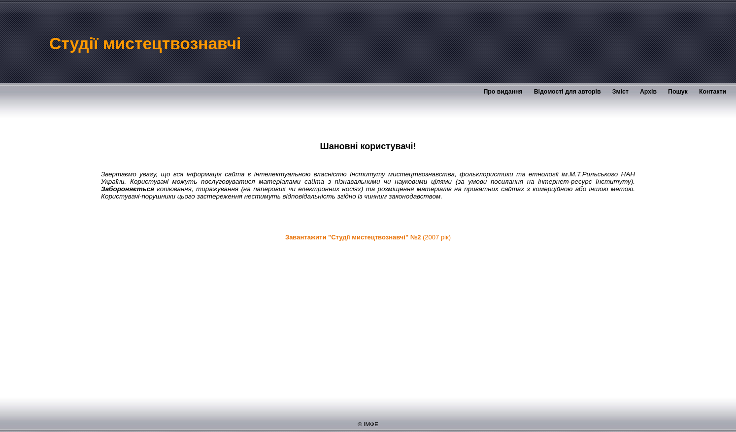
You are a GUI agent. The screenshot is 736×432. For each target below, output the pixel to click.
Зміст (620, 91)
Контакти (712, 91)
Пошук (678, 91)
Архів (648, 91)
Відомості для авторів (567, 91)
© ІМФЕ (368, 424)
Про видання (502, 91)
